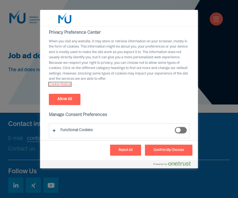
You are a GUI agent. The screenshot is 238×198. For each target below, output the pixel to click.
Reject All (126, 150)
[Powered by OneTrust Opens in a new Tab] (174, 164)
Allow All (64, 99)
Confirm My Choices (168, 150)
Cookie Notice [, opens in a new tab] (60, 84)
